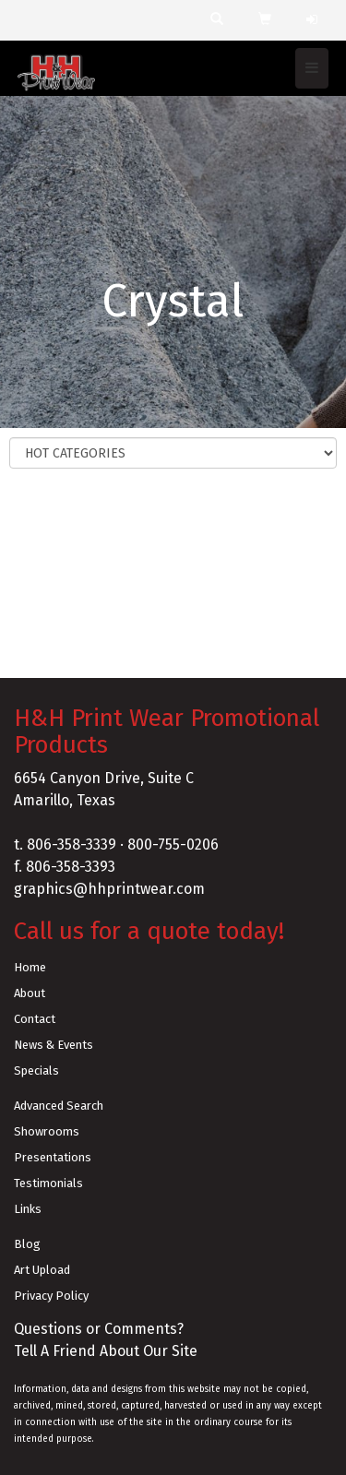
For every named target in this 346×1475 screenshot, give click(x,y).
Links (28, 1209)
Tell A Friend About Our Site (105, 1351)
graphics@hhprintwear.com (109, 889)
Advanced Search (58, 1105)
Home (30, 967)
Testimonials (48, 1183)
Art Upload (42, 1270)
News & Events (53, 1045)
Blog (27, 1244)
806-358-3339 (71, 844)
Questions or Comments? (99, 1329)
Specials (36, 1070)
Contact (34, 1019)
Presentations (52, 1157)
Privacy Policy (51, 1296)
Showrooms (46, 1131)
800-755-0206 (173, 844)
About (29, 993)
